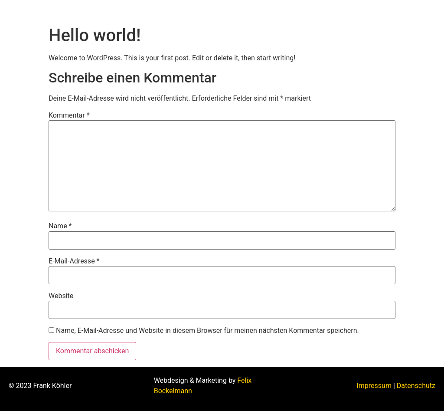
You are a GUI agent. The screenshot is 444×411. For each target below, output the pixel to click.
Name (60, 226)
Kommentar (69, 115)
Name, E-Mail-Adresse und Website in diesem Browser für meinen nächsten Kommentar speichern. (207, 330)
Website (61, 296)
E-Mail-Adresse (74, 261)
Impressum (374, 385)
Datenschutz (416, 385)
